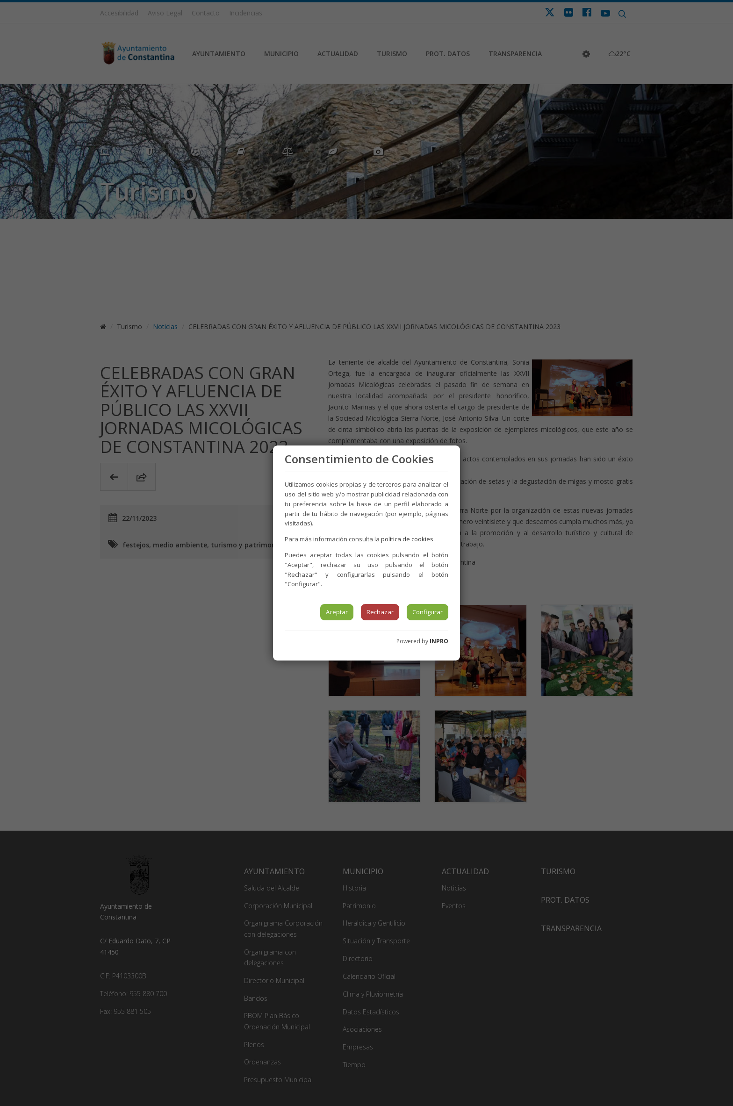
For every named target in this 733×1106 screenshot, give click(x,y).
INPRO (439, 641)
